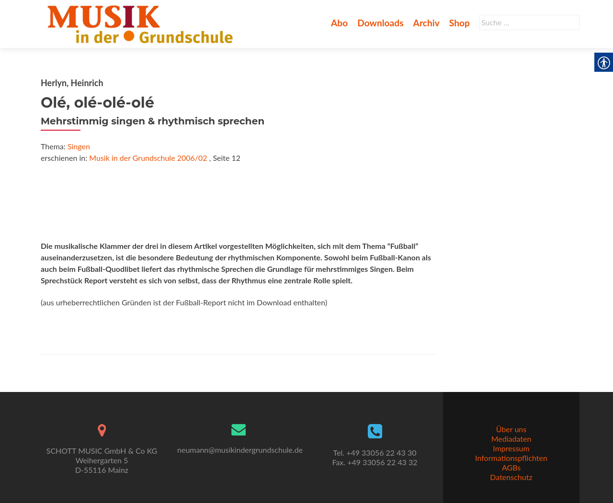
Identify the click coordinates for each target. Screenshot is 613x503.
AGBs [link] (511, 467)
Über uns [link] (511, 429)
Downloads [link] (380, 22)
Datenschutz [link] (511, 476)
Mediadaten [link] (511, 438)
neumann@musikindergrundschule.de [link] (240, 449)
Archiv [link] (426, 22)
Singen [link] (79, 146)
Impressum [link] (511, 448)
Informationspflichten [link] (511, 457)
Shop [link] (459, 22)
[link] (142, 23)
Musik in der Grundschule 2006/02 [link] (148, 157)
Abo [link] (339, 22)
